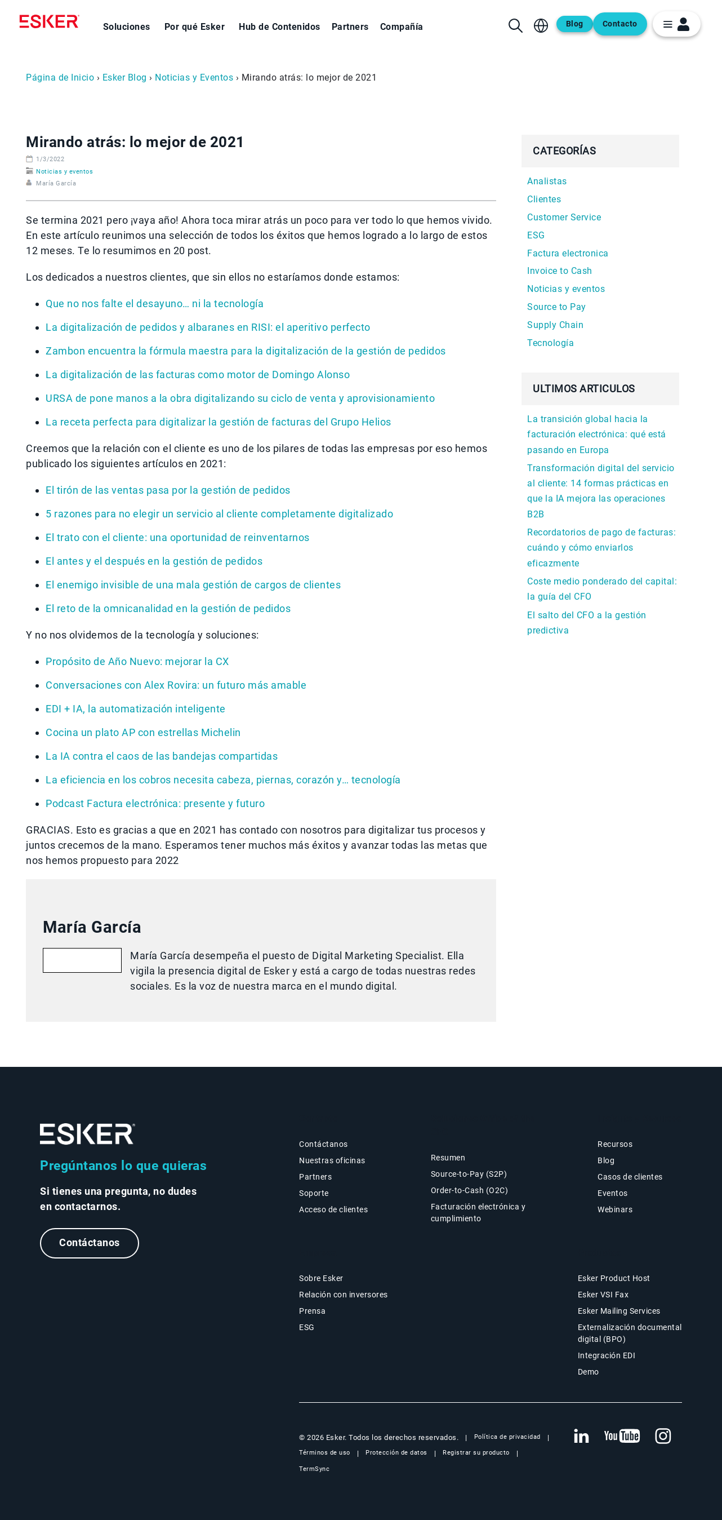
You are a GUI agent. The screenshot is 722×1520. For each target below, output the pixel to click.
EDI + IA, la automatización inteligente (136, 709)
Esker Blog (124, 77)
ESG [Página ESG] (307, 1327)
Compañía (402, 26)
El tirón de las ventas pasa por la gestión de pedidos (168, 490)
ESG (536, 235)
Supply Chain (555, 325)
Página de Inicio (60, 77)
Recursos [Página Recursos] (615, 1144)
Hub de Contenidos (279, 26)
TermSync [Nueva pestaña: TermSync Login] (314, 1469)
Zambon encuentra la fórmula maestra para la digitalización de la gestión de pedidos (246, 351)
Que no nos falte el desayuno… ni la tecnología (155, 303)
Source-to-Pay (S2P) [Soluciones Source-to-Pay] (469, 1173)
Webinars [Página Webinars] (615, 1209)
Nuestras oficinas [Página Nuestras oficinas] (332, 1160)
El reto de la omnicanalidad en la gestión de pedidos (168, 608)
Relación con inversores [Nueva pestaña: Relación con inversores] (343, 1294)
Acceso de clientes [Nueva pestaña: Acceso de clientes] (333, 1209)
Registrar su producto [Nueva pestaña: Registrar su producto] (476, 1452)
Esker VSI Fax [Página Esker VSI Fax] (603, 1294)
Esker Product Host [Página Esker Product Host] (614, 1278)
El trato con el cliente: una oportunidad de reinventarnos (178, 537)
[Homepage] (52, 21)
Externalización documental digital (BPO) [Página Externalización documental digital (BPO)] (630, 1333)
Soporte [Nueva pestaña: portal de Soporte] (314, 1193)
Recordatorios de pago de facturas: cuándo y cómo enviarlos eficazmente (601, 548)
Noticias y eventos (64, 171)
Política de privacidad (507, 1437)
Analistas (547, 181)
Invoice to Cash (559, 270)
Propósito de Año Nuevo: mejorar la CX (137, 661)
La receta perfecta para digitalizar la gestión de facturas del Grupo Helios (218, 422)
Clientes (544, 199)
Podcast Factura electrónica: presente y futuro (155, 803)
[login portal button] (677, 24)
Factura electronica (568, 253)
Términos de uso (324, 1452)
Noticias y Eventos (194, 77)
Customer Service (564, 217)
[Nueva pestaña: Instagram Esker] (663, 1436)
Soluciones (126, 26)
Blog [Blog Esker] (606, 1160)
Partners (350, 26)
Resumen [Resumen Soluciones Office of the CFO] (448, 1157)
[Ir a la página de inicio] (88, 1134)
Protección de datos (396, 1452)
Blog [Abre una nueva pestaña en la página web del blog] (574, 24)
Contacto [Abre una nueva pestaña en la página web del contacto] (620, 24)
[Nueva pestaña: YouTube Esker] (622, 1436)
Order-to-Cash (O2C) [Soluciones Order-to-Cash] (470, 1190)
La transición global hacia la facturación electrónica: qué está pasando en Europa (596, 434)
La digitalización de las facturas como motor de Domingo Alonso (198, 374)
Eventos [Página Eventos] (613, 1193)
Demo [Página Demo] (588, 1371)
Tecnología (550, 343)
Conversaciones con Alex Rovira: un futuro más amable (176, 685)
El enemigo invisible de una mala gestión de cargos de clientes (193, 585)
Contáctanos (89, 1243)
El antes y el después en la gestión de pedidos (154, 561)
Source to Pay (556, 307)
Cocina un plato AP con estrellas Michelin (143, 732)
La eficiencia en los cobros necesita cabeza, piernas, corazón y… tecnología (223, 780)
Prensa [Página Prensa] (312, 1310)
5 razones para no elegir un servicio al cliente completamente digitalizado (219, 514)
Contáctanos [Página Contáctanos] (323, 1144)
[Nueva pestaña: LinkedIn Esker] (581, 1436)
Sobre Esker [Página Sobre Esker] (321, 1278)
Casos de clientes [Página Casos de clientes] (630, 1176)
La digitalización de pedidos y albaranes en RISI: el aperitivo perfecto (208, 327)
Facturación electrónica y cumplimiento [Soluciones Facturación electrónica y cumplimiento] (478, 1212)
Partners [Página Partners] (315, 1176)
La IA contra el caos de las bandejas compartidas (162, 756)
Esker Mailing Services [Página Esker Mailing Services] (619, 1310)
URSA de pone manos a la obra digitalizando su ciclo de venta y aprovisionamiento (240, 398)
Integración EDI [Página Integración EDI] (607, 1355)
